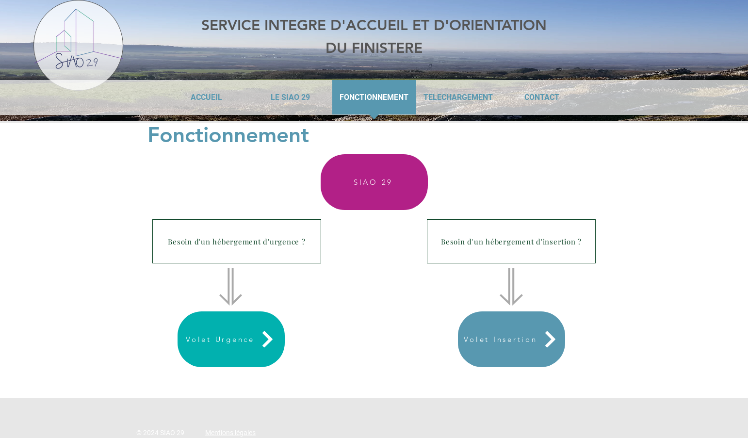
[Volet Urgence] (231, 339)
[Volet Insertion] (511, 339)
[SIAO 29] (374, 182)
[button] (236, 241)
